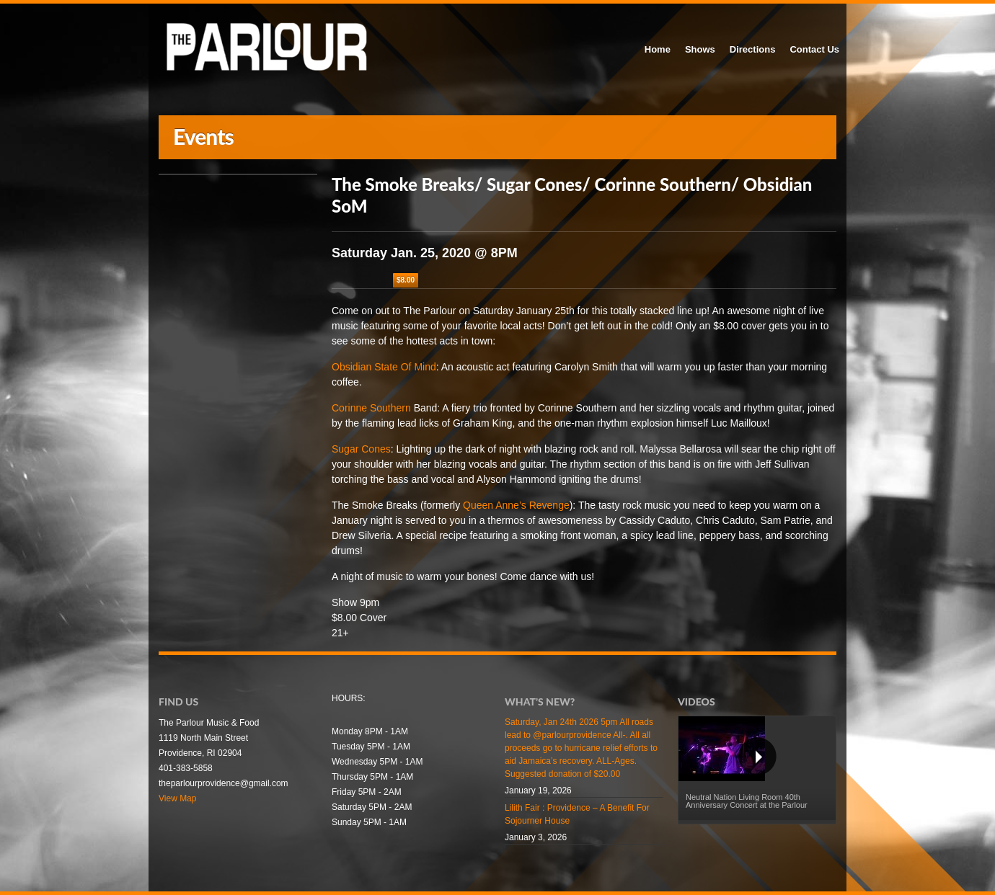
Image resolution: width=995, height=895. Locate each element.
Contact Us (814, 49)
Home (658, 49)
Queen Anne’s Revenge (516, 505)
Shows (700, 49)
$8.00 (406, 280)
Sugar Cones (361, 449)
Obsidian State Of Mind (384, 367)
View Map (177, 798)
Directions (753, 49)
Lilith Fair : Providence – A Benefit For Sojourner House (577, 814)
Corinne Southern (371, 408)
